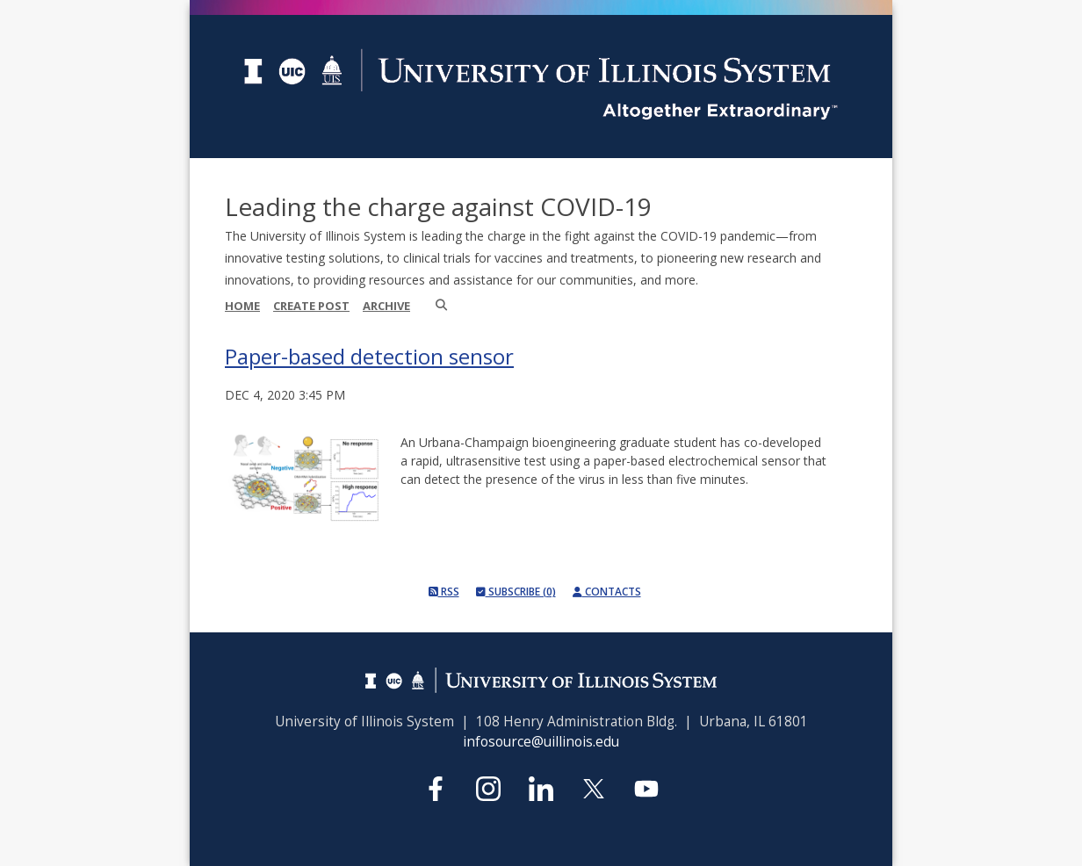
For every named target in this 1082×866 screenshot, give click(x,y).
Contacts (607, 591)
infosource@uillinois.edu (541, 741)
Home (242, 306)
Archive (386, 306)
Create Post (311, 306)
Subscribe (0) (516, 591)
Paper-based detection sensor (369, 356)
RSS (444, 591)
